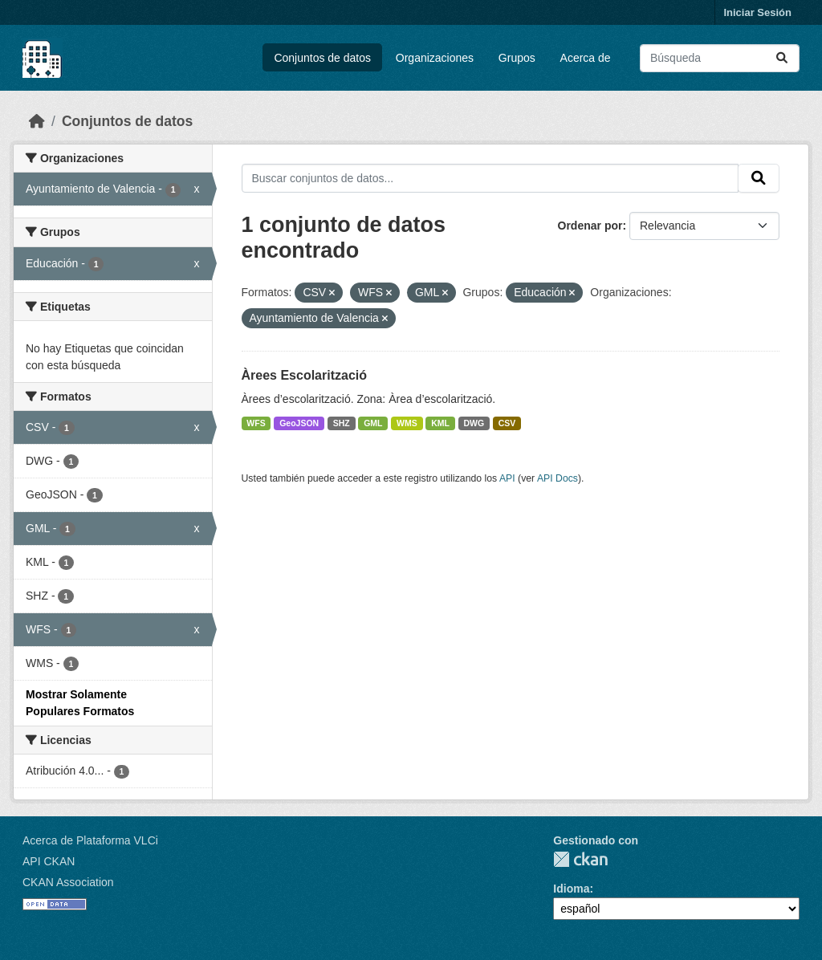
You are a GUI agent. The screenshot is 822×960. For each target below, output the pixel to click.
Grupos (516, 57)
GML (373, 423)
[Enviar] (782, 58)
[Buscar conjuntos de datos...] (720, 58)
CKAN (580, 859)
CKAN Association (68, 882)
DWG (474, 423)
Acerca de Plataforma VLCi (90, 840)
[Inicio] (37, 121)
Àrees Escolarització (305, 375)
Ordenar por (590, 225)
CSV (507, 423)
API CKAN (48, 861)
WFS (255, 423)
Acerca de (585, 57)
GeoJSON (299, 423)
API (507, 478)
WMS (407, 423)
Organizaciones (435, 57)
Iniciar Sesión (757, 12)
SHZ (341, 423)
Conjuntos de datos (322, 57)
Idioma (571, 888)
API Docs (557, 478)
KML (440, 423)
